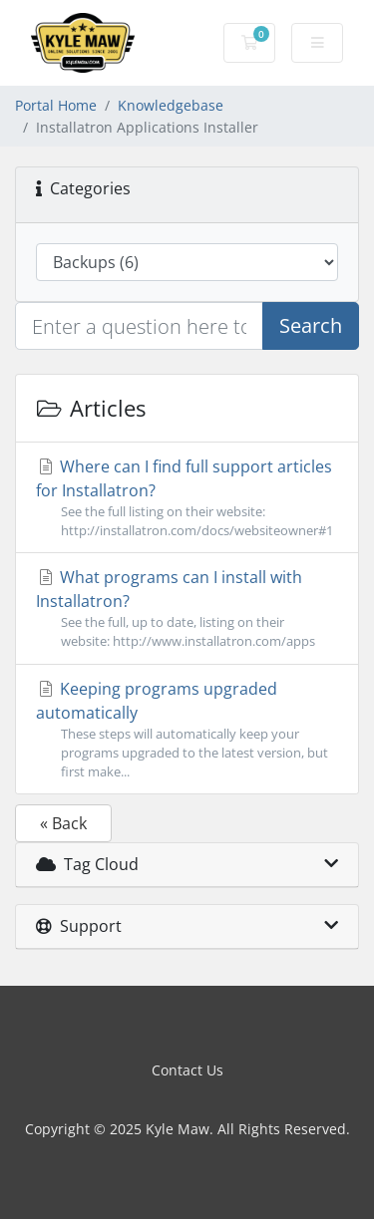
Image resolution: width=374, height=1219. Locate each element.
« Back (63, 823)
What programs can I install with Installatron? (187, 608)
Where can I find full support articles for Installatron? (187, 498)
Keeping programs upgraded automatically (187, 730)
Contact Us (187, 1070)
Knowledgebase (170, 105)
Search (310, 325)
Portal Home (56, 105)
